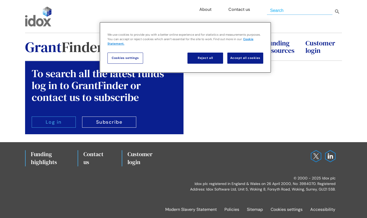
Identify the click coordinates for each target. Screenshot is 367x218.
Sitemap (255, 209)
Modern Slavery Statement (191, 209)
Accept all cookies (245, 58)
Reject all (205, 58)
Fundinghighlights (44, 158)
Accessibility (322, 209)
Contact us (93, 158)
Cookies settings (287, 209)
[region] (185, 47)
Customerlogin (140, 158)
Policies (231, 209)
